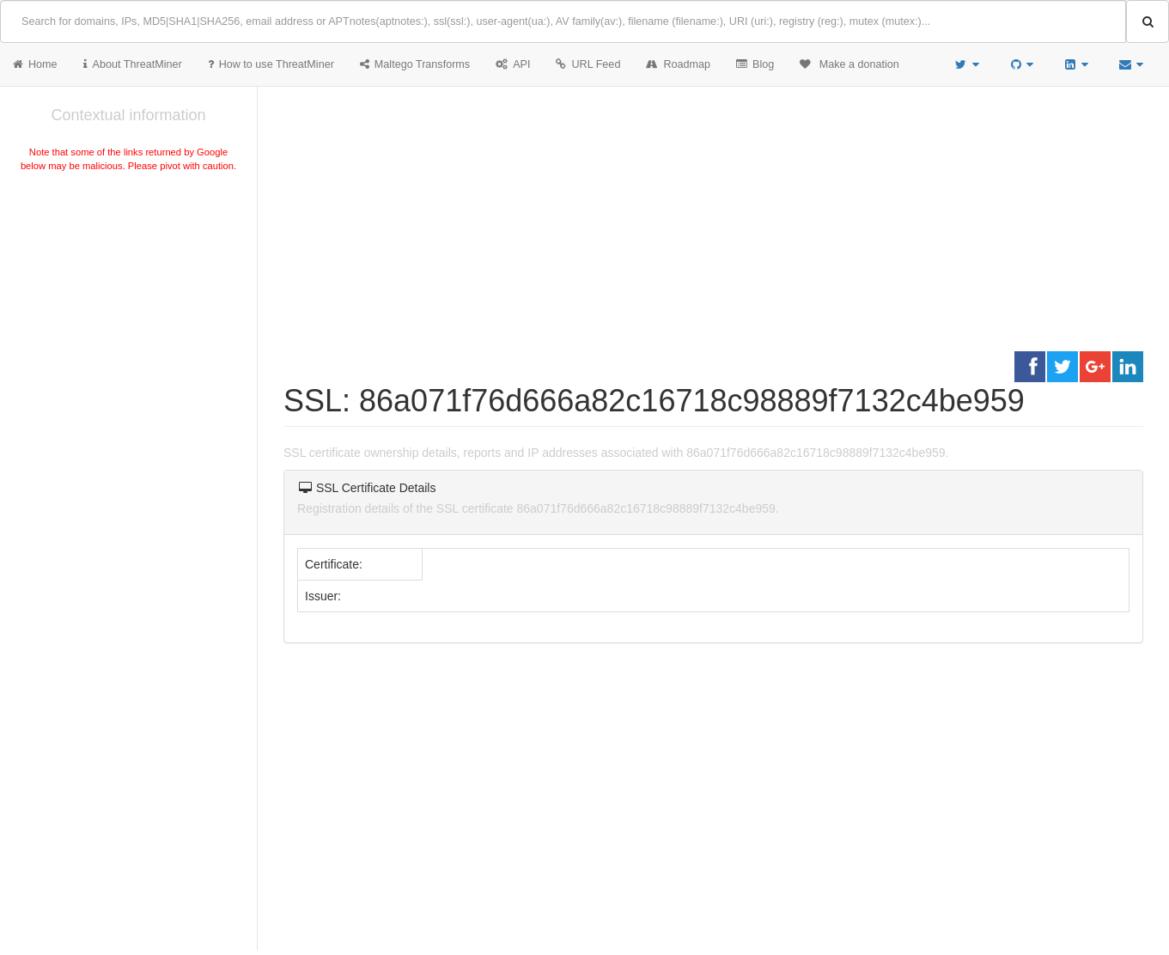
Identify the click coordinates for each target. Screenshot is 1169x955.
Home (35, 64)
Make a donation (849, 64)
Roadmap (678, 64)
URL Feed (588, 64)
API (513, 64)
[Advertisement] (128, 304)
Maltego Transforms (415, 64)
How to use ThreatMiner (271, 64)
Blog (755, 64)
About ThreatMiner (132, 64)
